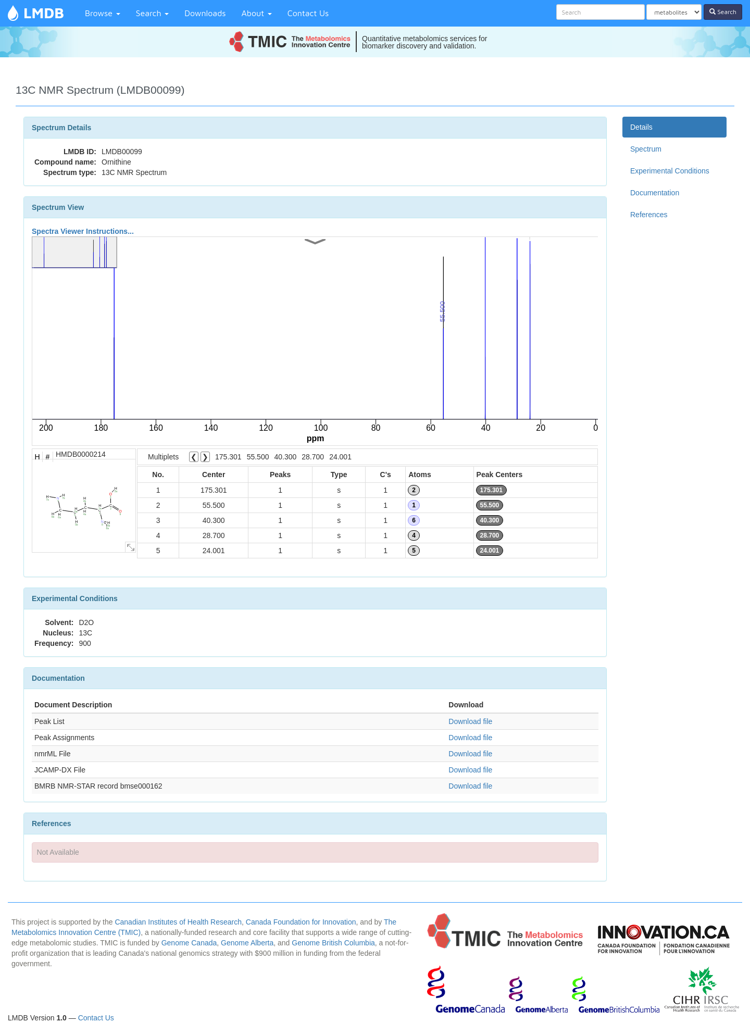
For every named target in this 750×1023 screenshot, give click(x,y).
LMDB (43, 12)
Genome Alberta (247, 943)
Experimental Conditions (669, 171)
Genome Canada (189, 943)
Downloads (205, 13)
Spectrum (645, 149)
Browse (102, 13)
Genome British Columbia (333, 943)
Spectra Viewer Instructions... (83, 231)
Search (152, 13)
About (257, 13)
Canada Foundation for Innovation (301, 922)
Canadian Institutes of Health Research (178, 922)
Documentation (654, 193)
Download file (470, 721)
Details (641, 127)
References (649, 214)
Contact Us (308, 13)
